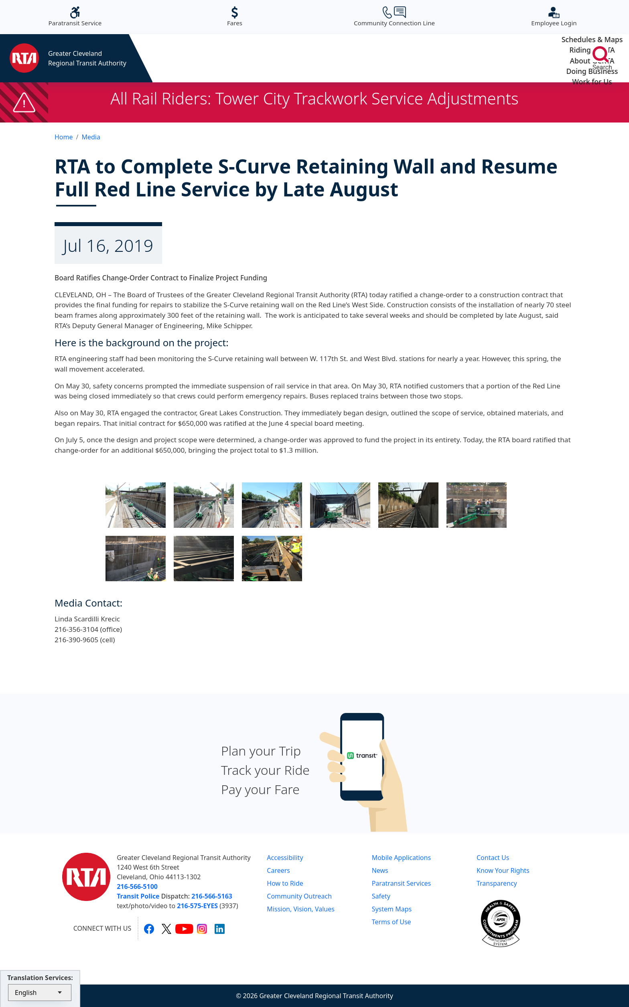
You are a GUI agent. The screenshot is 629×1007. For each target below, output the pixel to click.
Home (64, 137)
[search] (600, 54)
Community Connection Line (394, 16)
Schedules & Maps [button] (194, 58)
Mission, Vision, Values (301, 909)
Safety (381, 896)
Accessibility (285, 857)
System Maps (392, 909)
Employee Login (553, 16)
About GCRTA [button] (362, 58)
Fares (234, 16)
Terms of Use (391, 921)
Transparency (497, 883)
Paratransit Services (401, 883)
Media (90, 137)
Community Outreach (299, 896)
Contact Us (493, 857)
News (380, 870)
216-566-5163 (211, 896)
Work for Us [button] (530, 58)
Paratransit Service (75, 16)
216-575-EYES (197, 905)
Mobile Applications (401, 857)
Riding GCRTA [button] (278, 58)
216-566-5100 (137, 886)
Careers (278, 870)
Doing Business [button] (446, 58)
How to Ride (285, 883)
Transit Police (138, 896)
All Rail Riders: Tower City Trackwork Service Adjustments (314, 98)
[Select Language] (39, 992)
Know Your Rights (503, 870)
